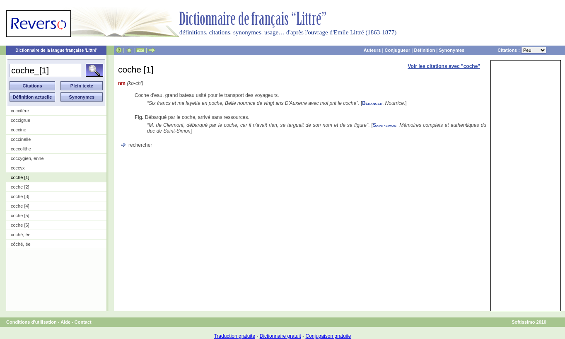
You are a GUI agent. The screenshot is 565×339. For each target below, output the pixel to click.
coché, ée (21, 234)
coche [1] (20, 177)
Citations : (521, 50)
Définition (424, 50)
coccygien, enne (27, 158)
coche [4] (20, 205)
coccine (18, 129)
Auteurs (372, 50)
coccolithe (21, 148)
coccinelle (21, 139)
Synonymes (451, 50)
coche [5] (20, 215)
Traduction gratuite (234, 336)
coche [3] (20, 196)
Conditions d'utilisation (31, 322)
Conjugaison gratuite (328, 336)
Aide (65, 322)
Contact (83, 322)
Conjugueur (397, 50)
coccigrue (20, 120)
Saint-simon (384, 125)
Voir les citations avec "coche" (444, 66)
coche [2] (20, 186)
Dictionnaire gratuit (280, 336)
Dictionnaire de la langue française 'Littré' (56, 50)
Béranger (372, 103)
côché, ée (21, 244)
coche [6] (20, 225)
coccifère (20, 110)
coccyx (18, 167)
